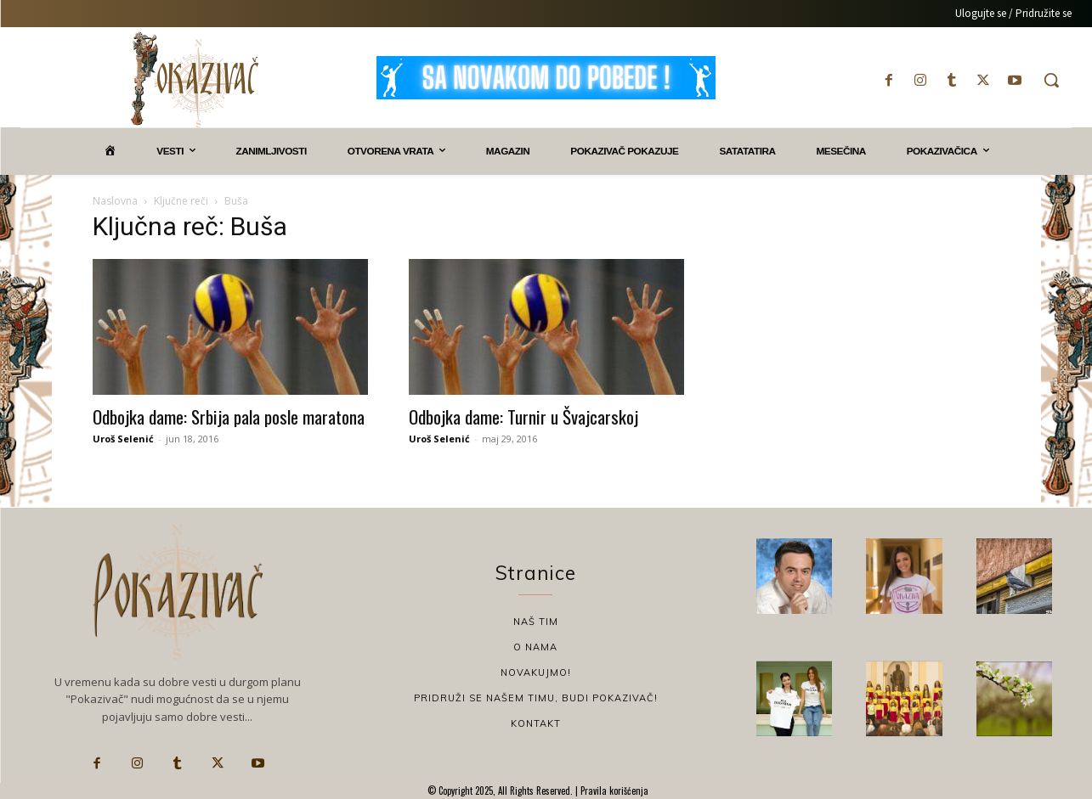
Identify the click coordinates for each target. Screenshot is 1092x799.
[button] (1051, 79)
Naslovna (115, 201)
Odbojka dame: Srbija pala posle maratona (229, 416)
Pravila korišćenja (613, 790)
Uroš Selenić (123, 438)
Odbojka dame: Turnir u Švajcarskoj (523, 416)
